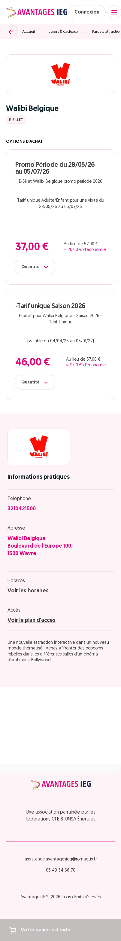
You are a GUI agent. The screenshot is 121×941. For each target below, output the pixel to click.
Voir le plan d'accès (32, 620)
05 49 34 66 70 (60, 870)
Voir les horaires (28, 591)
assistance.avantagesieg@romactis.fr (61, 859)
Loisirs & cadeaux (63, 32)
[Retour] (11, 32)
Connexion (86, 12)
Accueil (28, 32)
